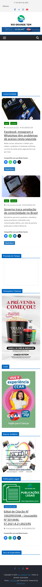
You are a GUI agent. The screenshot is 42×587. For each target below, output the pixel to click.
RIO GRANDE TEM (27, 127)
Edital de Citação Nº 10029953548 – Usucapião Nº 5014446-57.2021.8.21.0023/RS (20, 518)
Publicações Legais (10, 506)
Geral (6, 123)
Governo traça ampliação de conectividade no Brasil (21, 211)
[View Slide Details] (21, 29)
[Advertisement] (21, 63)
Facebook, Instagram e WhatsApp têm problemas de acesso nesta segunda (21, 135)
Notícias (13, 123)
